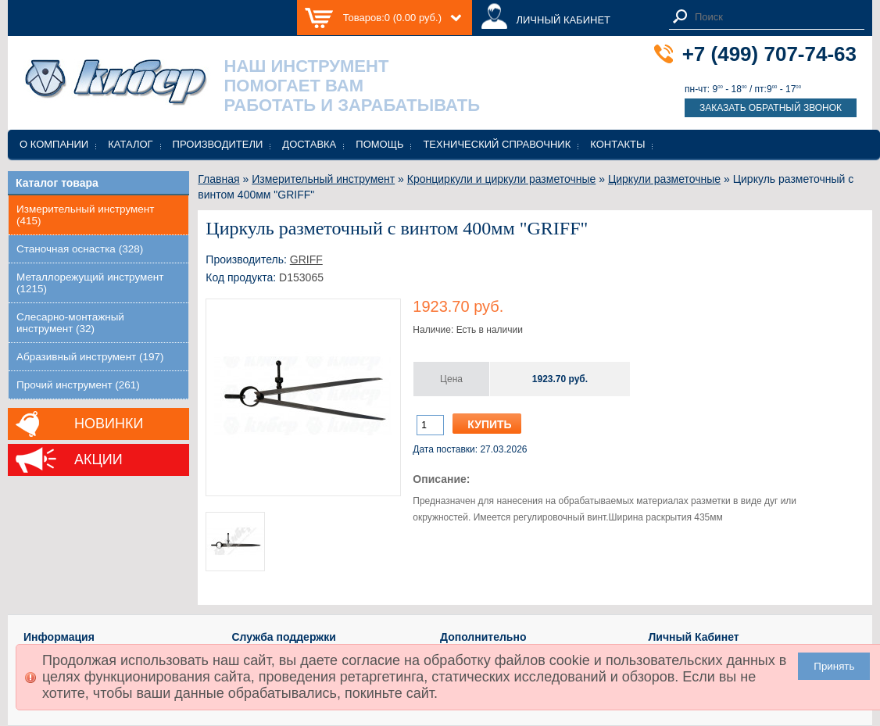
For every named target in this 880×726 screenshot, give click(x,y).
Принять (834, 666)
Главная (218, 179)
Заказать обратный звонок (770, 107)
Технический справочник (497, 144)
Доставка (309, 144)
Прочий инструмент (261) (78, 385)
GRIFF (306, 259)
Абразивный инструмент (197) (90, 357)
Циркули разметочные (664, 179)
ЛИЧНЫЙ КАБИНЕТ (563, 20)
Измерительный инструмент (323, 179)
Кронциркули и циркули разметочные (501, 179)
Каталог (130, 144)
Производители (218, 144)
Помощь (379, 144)
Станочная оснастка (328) (79, 249)
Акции (98, 459)
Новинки (108, 423)
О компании (54, 144)
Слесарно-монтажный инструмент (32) (70, 322)
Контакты (617, 144)
